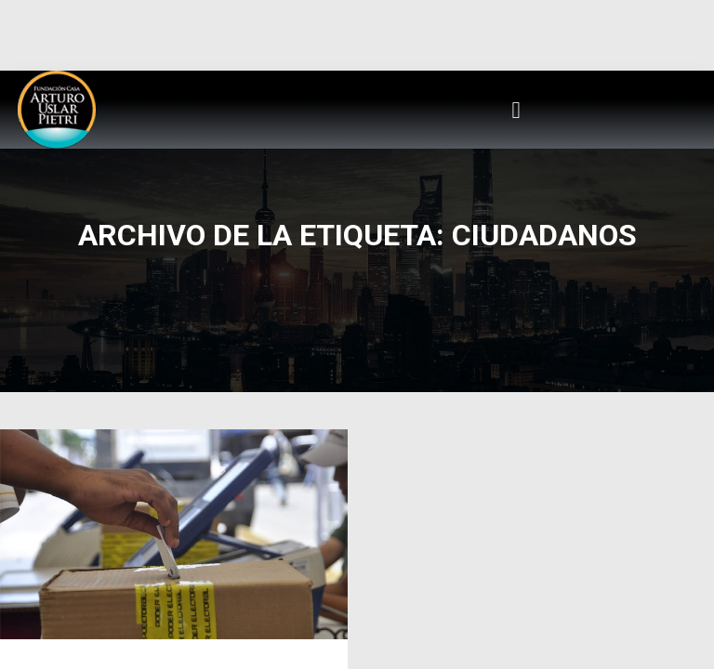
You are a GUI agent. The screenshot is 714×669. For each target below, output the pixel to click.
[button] (516, 109)
